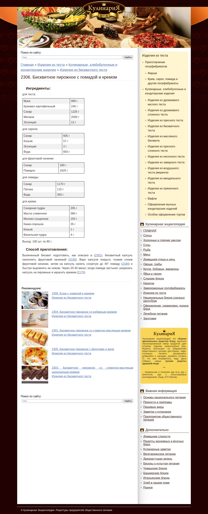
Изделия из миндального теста (164, 180)
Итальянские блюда (156, 477)
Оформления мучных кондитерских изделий (162, 206)
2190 (72, 259)
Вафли (152, 198)
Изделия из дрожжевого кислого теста (163, 102)
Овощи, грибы (152, 264)
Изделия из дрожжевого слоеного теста (163, 112)
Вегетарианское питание (159, 453)
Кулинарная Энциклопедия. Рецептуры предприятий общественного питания (67, 510)
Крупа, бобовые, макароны (161, 268)
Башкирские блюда (155, 473)
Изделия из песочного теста (166, 156)
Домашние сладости (156, 436)
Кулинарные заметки (157, 449)
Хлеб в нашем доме (156, 482)
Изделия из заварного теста (166, 162)
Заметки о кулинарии (157, 411)
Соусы (147, 235)
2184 (125, 263)
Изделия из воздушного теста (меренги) (163, 170)
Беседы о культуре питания (161, 463)
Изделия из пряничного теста (163, 190)
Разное (148, 487)
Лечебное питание (155, 313)
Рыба (146, 249)
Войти (164, 3)
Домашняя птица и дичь (159, 259)
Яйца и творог (152, 273)
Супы (146, 245)
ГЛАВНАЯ (149, 230)
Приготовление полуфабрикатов (156, 64)
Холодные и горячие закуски (162, 240)
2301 (98, 255)
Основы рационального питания (164, 397)
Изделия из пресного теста (165, 120)
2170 (81, 272)
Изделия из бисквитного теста (163, 128)
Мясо (146, 254)
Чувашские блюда (155, 468)
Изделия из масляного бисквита (162, 138)
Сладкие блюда (153, 278)
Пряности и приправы (157, 402)
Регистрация (181, 3)
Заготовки (149, 318)
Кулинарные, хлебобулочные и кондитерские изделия (165, 91)
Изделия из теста (155, 55)
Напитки (148, 283)
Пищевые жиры (153, 406)
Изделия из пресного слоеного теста (161, 148)
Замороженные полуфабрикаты (164, 288)
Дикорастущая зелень (157, 458)
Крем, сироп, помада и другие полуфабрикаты (163, 81)
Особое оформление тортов (166, 214)
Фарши (152, 73)
